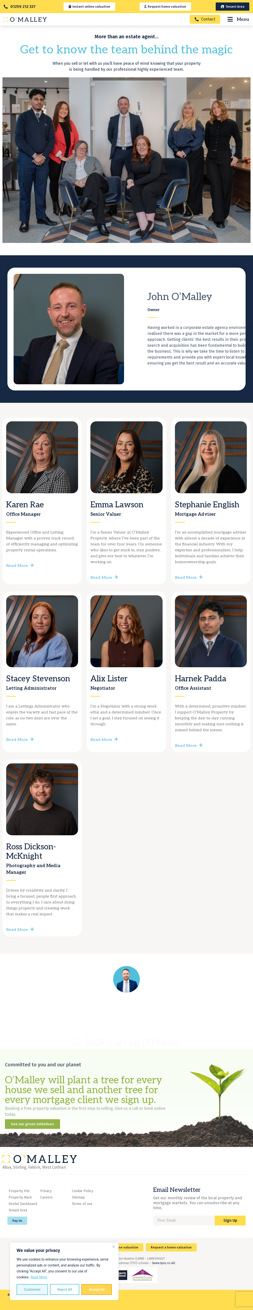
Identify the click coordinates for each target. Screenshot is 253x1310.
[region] (64, 1271)
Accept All (97, 1289)
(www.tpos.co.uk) (163, 1263)
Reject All (64, 1289)
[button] (42, 563)
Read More (39, 1277)
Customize (32, 1289)
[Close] (113, 1246)
